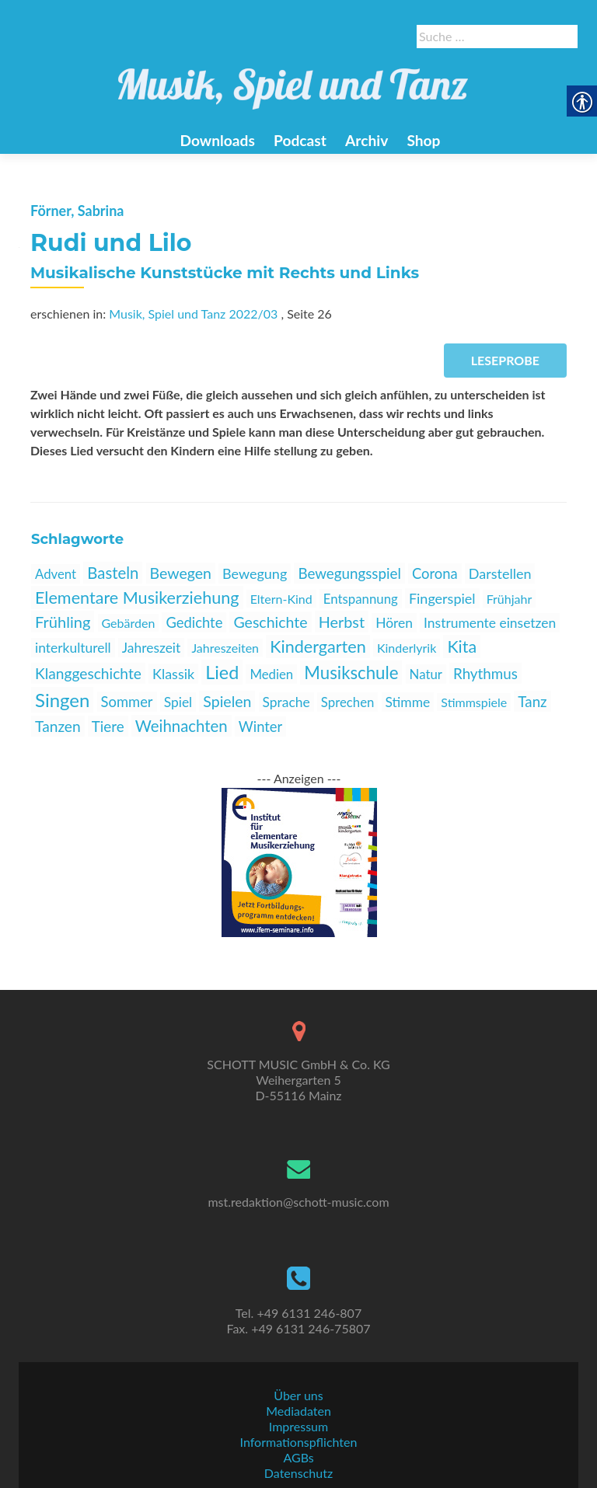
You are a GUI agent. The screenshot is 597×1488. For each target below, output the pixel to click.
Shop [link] (423, 140)
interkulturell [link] (73, 647)
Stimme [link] (408, 702)
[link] (293, 80)
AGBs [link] (298, 1457)
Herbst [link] (342, 621)
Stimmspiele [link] (474, 702)
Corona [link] (435, 573)
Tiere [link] (108, 726)
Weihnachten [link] (181, 725)
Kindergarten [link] (318, 646)
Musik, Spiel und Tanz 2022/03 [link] (193, 313)
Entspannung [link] (360, 599)
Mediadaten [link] (298, 1410)
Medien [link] (271, 674)
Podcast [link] (300, 140)
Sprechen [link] (348, 702)
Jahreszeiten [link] (225, 647)
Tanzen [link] (58, 726)
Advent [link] (55, 574)
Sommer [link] (127, 701)
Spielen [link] (227, 701)
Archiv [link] (366, 140)
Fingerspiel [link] (442, 598)
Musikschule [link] (351, 672)
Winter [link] (260, 726)
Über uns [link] (298, 1395)
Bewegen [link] (180, 573)
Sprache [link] (286, 702)
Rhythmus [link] (485, 673)
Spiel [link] (178, 702)
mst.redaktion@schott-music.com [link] (298, 1201)
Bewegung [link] (254, 573)
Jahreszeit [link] (151, 647)
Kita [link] (462, 646)
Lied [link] (222, 672)
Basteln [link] (112, 572)
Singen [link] (62, 699)
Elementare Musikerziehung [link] (137, 597)
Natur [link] (426, 674)
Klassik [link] (173, 673)
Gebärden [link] (128, 622)
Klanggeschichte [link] (88, 673)
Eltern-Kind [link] (281, 598)
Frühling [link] (62, 621)
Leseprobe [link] (505, 360)
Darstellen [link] (500, 573)
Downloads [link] (217, 140)
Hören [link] (394, 623)
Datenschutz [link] (298, 1472)
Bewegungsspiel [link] (349, 573)
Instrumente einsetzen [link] (490, 623)
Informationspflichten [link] (299, 1441)
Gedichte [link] (194, 622)
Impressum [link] (298, 1426)
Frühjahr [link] (509, 598)
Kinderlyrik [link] (406, 647)
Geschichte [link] (270, 622)
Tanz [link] (532, 701)
